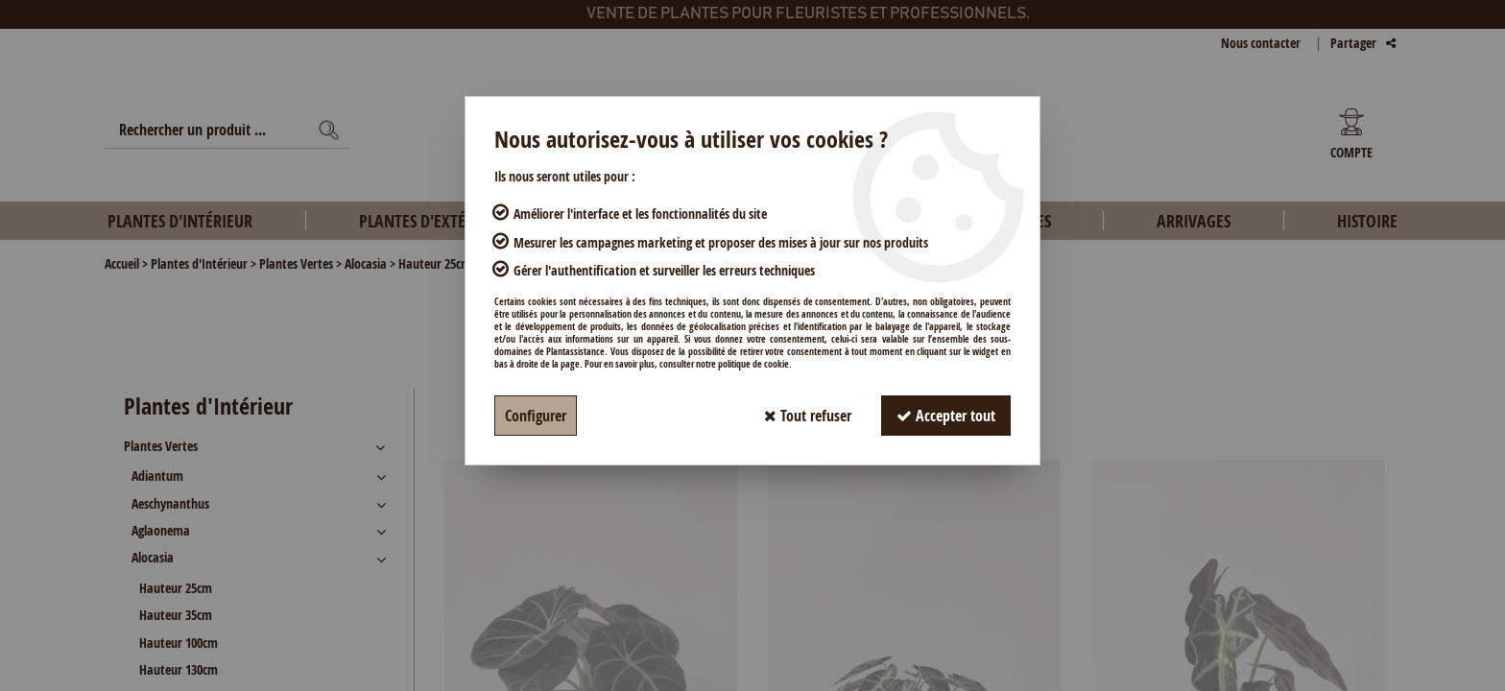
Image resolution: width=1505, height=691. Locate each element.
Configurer (535, 415)
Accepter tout (945, 415)
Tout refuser (807, 415)
